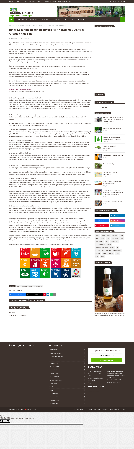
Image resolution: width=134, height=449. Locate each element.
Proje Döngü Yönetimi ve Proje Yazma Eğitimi (116, 376)
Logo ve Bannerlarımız (94, 409)
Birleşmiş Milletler (27, 286)
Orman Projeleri (67, 373)
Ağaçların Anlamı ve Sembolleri (112, 128)
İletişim (39, 1)
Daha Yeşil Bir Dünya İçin (67, 356)
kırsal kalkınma (20, 25)
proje (107, 241)
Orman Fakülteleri (67, 370)
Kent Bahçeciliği (67, 366)
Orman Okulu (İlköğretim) (95, 378)
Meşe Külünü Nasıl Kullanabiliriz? (113, 155)
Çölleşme (115, 235)
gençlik (102, 256)
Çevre (103, 235)
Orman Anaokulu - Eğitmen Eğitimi (96, 374)
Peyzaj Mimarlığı (67, 377)
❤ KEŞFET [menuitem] (81, 19)
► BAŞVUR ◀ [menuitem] (44, 19)
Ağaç (108, 238)
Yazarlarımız (105, 409)
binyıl (18, 286)
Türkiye (102, 238)
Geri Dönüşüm (67, 363)
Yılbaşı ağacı (67, 383)
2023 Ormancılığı (100, 244)
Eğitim (121, 238)
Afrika (117, 253)
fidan (96, 256)
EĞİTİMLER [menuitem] (72, 19)
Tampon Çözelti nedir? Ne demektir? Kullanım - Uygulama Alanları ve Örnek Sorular (113, 192)
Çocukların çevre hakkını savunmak (110, 147)
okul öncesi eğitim (67, 397)
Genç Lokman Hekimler (95, 371)
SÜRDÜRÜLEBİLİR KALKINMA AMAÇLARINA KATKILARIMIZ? (115, 372)
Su (117, 247)
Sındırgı (109, 244)
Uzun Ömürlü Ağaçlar (110, 164)
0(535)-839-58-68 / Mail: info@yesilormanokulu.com (57, 1)
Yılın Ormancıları (67, 387)
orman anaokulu (67, 400)
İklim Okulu (91, 380)
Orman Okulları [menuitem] (20, 19)
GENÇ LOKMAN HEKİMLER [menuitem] (58, 19)
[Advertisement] (100, 61)
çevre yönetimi (67, 404)
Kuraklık (112, 247)
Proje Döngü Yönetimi (67, 380)
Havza (121, 235)
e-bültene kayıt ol (106, 360)
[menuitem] (11, 19)
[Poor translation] (7, 421)
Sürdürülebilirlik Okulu (113, 382)
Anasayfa (11, 1)
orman (97, 235)
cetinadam (115, 238)
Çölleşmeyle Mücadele (101, 247)
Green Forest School (30, 1)
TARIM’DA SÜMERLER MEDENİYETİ (110, 174)
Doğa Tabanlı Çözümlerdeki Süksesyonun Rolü (112, 182)
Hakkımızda (19, 1)
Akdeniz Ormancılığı (108, 253)
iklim (96, 238)
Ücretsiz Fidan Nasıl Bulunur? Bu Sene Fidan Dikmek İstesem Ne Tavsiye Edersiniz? (113, 119)
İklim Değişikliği (106, 250)
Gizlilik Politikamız (114, 409)
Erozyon (97, 250)
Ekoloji (67, 360)
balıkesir (97, 253)
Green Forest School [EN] (114, 380)
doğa (108, 235)
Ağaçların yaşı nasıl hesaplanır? (112, 201)
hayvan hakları (67, 393)
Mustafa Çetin (17, 38)
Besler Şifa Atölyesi (67, 353)
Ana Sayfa (12, 25)
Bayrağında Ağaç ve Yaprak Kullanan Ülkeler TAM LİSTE (112, 138)
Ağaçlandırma (99, 241)
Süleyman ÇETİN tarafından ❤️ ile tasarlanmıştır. (23, 409)
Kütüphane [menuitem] (34, 19)
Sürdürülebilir (114, 241)
